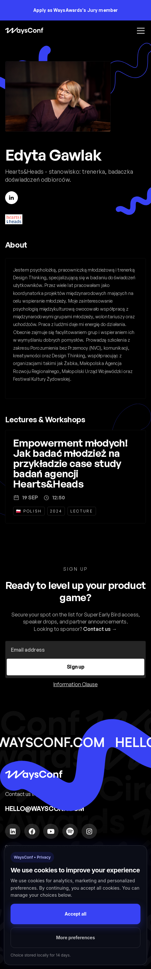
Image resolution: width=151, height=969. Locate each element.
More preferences (75, 937)
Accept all (75, 914)
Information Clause (75, 684)
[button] (139, 30)
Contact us (97, 629)
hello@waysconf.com (44, 809)
